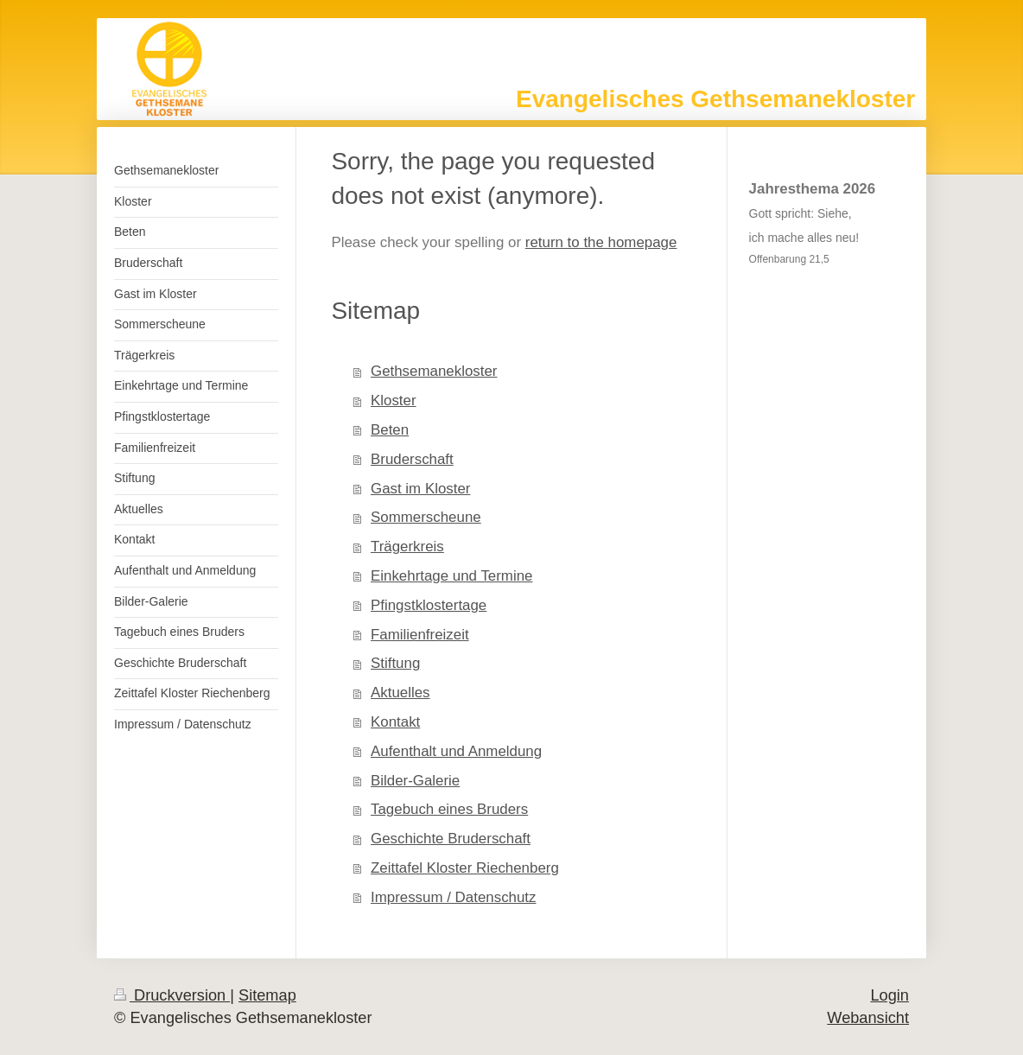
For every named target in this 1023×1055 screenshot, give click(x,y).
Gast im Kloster (420, 488)
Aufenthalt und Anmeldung (456, 751)
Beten (390, 430)
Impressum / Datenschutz (454, 897)
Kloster (393, 400)
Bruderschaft (412, 459)
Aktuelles (400, 692)
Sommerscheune (426, 517)
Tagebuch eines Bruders (449, 809)
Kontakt (395, 722)
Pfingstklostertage (428, 605)
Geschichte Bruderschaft (451, 838)
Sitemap (267, 995)
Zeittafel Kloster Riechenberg (465, 868)
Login (889, 995)
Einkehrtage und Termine (451, 576)
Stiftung (395, 663)
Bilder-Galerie (415, 780)
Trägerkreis (407, 546)
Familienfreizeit (420, 634)
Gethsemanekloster (434, 371)
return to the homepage (601, 242)
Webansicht (868, 1017)
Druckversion (172, 995)
